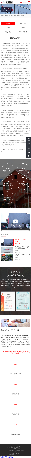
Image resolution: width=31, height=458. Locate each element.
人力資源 (8, 27)
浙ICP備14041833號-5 (15, 448)
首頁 (12, 15)
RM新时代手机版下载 (6, 457)
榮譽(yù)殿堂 (8, 32)
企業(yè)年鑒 (23, 23)
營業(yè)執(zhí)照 (15, 453)
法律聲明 (16, 451)
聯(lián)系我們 (23, 32)
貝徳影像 (23, 27)
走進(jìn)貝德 (17, 15)
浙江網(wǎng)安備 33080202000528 (16, 450)
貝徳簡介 (23, 15)
